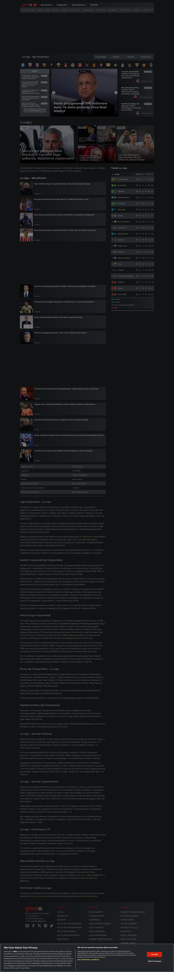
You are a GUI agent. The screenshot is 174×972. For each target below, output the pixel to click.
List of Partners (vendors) (88, 960)
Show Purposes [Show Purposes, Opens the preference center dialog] (154, 961)
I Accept (154, 954)
